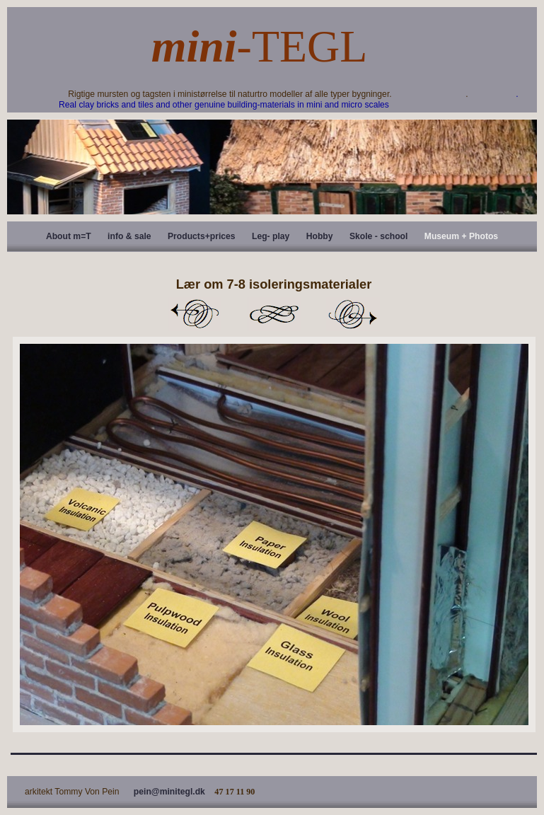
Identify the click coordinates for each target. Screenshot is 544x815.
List (274, 314)
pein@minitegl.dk (169, 792)
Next (353, 314)
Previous (194, 314)
